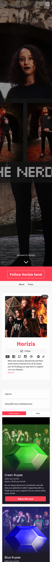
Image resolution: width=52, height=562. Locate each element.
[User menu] (48, 4)
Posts (30, 284)
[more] (11, 372)
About (21, 284)
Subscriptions (14, 413)
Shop (38, 413)
